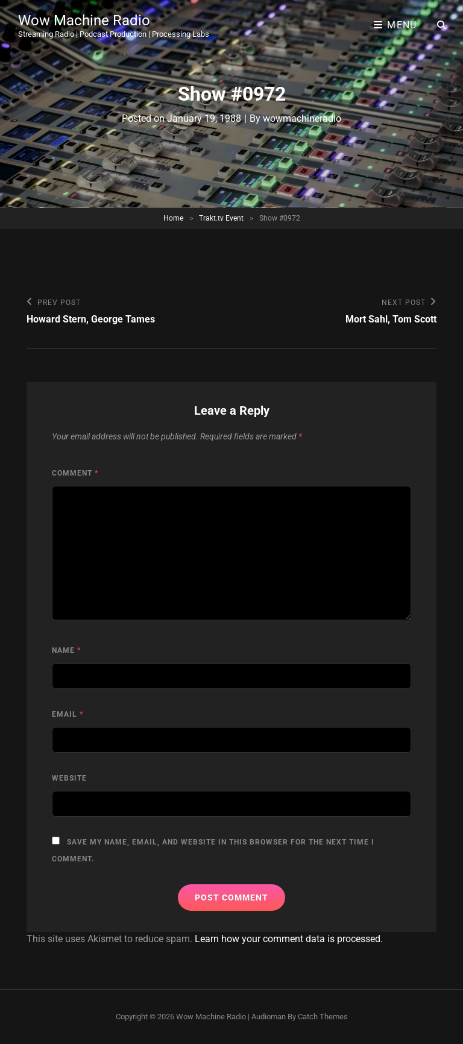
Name (66, 650)
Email (67, 714)
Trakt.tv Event (221, 218)
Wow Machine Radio (84, 20)
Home (173, 218)
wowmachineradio (302, 118)
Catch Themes (323, 1016)
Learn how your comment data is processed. (289, 939)
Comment (75, 473)
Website (69, 778)
